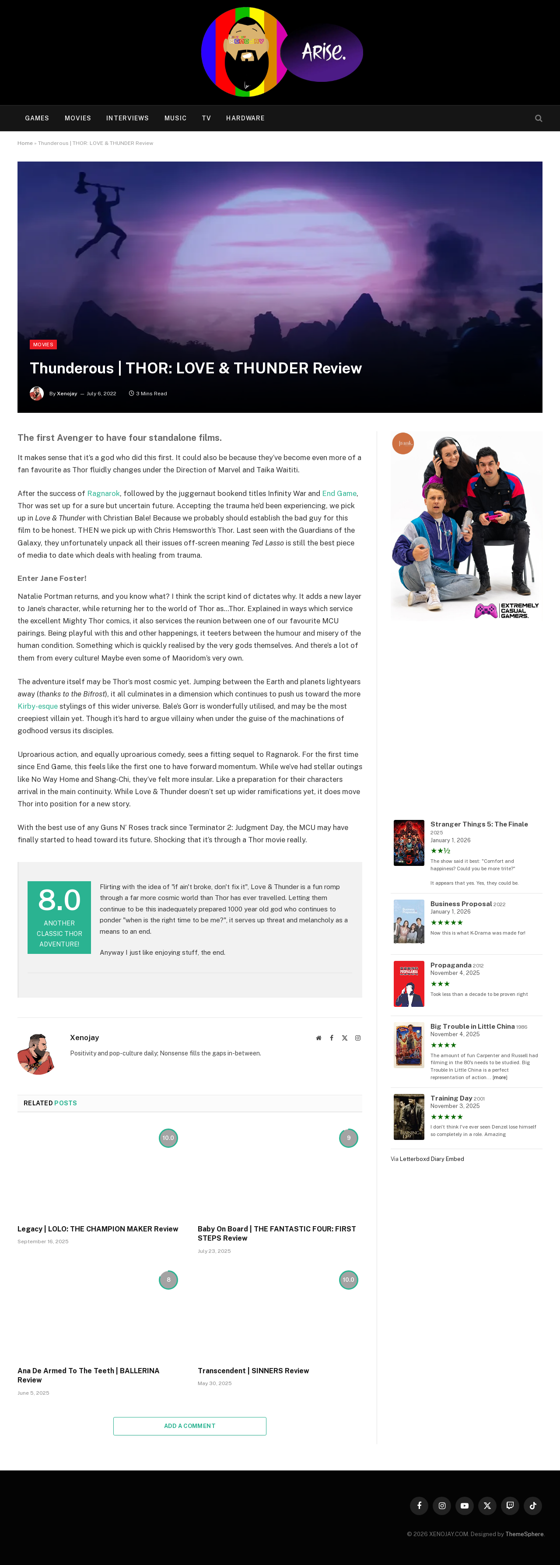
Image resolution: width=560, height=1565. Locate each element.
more (500, 1077)
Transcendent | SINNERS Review (253, 1371)
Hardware (245, 118)
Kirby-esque (38, 706)
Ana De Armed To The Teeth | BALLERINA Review (89, 1376)
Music (175, 118)
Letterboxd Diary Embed (432, 1159)
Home (25, 143)
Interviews (127, 118)
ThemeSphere (524, 1534)
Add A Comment (190, 1426)
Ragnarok (103, 493)
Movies (78, 118)
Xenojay (67, 393)
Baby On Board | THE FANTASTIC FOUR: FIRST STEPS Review (277, 1234)
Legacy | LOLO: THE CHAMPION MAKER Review (98, 1229)
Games (37, 118)
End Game (339, 493)
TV (206, 118)
